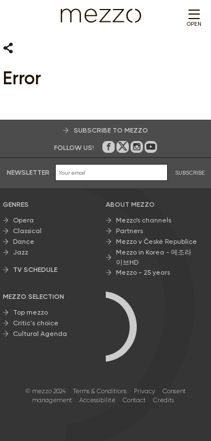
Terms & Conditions (100, 391)
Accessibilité (97, 400)
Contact (134, 400)
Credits (163, 400)
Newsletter (28, 172)
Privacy (144, 391)
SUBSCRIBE (190, 173)
